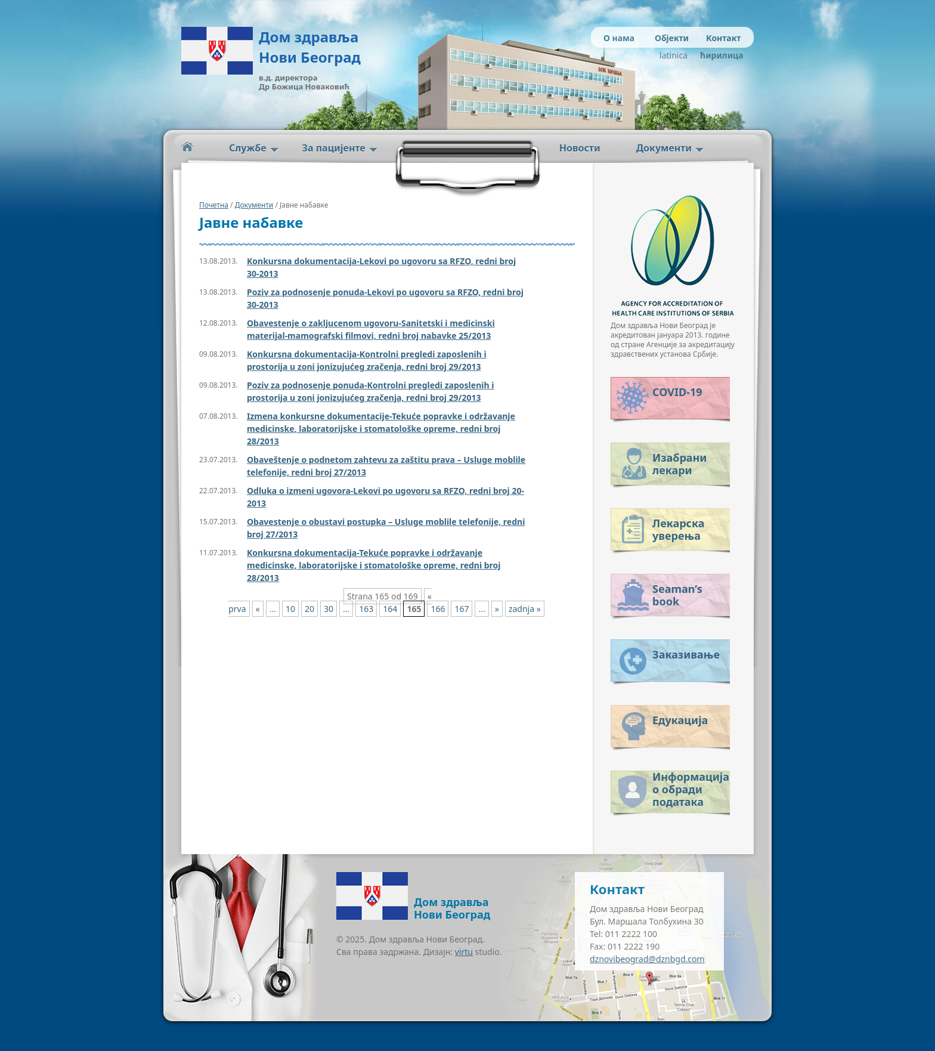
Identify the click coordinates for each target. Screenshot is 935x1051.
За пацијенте (334, 147)
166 (438, 608)
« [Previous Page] (258, 608)
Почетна (213, 205)
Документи (664, 147)
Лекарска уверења (678, 529)
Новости (579, 147)
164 (390, 608)
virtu (464, 951)
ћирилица (719, 55)
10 (290, 608)
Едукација (680, 720)
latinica (674, 55)
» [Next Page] (497, 608)
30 (328, 608)
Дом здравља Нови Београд (310, 47)
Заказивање (686, 654)
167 (461, 608)
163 (366, 608)
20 (309, 608)
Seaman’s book (677, 595)
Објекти (672, 38)
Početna (187, 147)
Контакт (723, 38)
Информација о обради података (690, 787)
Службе (248, 147)
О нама (618, 38)
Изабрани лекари (679, 463)
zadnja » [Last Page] (525, 608)
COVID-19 (677, 392)
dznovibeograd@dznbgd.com (647, 959)
